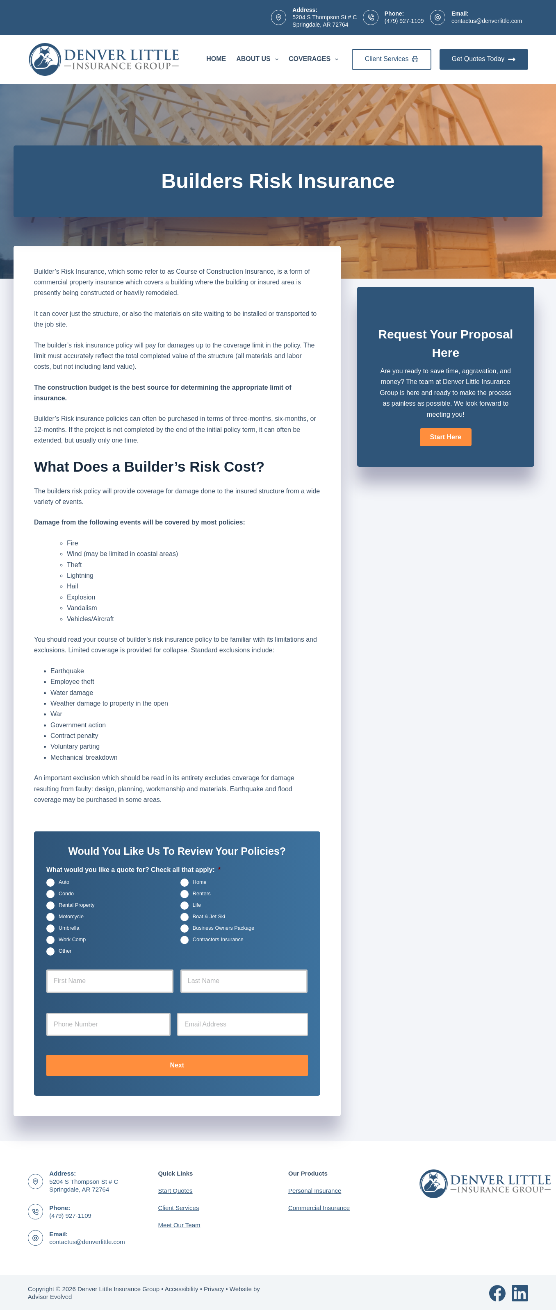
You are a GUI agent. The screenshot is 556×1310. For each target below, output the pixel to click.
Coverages (315, 59)
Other (65, 951)
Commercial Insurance (319, 1206)
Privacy (214, 1287)
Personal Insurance (314, 1189)
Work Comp (72, 939)
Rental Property (77, 905)
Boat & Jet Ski (209, 916)
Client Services (391, 58)
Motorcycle (71, 916)
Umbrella (69, 928)
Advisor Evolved (50, 1295)
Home (216, 58)
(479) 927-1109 (404, 21)
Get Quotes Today (484, 59)
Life (197, 905)
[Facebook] (497, 1291)
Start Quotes (175, 1189)
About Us (259, 59)
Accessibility (181, 1287)
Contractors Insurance (218, 939)
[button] (446, 437)
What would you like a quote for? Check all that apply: (133, 869)
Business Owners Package (224, 928)
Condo (66, 894)
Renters (202, 894)
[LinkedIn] (520, 1291)
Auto (64, 882)
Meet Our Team (179, 1223)
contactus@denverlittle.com (486, 21)
